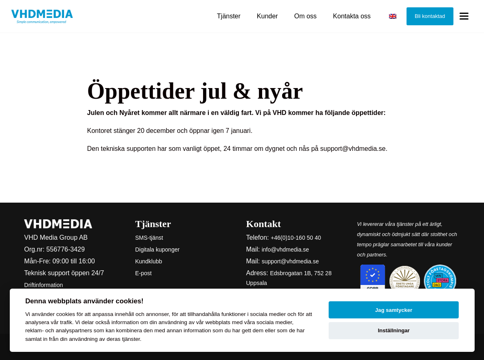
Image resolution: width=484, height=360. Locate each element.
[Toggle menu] (464, 16)
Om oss (305, 16)
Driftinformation (43, 285)
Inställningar (394, 330)
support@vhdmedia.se (290, 261)
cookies (65, 314)
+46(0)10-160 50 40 (296, 237)
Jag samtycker (393, 310)
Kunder (267, 16)
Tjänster (229, 16)
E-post (143, 273)
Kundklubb (148, 261)
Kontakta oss (352, 16)
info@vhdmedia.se (285, 249)
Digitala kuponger (157, 249)
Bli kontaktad (430, 16)
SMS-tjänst (149, 237)
